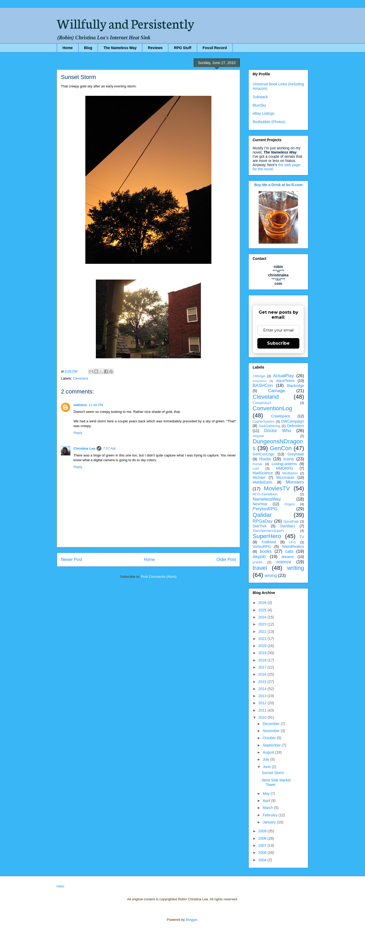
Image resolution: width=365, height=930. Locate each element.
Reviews (155, 48)
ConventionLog (272, 408)
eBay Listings (263, 113)
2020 (263, 646)
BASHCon (263, 385)
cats (289, 551)
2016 (263, 674)
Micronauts (285, 477)
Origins (289, 504)
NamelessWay (267, 499)
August (269, 752)
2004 (263, 860)
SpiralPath (291, 521)
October (270, 738)
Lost (256, 468)
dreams (287, 557)
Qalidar (262, 515)
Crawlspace (280, 416)
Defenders (295, 426)
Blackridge (295, 385)
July (266, 759)
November (271, 731)
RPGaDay (263, 521)
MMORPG (284, 468)
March (268, 808)
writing (295, 568)
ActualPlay (283, 375)
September (272, 745)
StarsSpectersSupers (268, 531)
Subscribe (278, 343)
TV (301, 537)
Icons (288, 458)
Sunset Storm (273, 773)
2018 (263, 660)
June (267, 767)
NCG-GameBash (265, 494)
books (266, 551)
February (270, 815)
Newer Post (71, 559)
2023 (263, 624)
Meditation (290, 473)
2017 (263, 667)
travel (260, 568)
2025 (263, 610)
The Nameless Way (120, 48)
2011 (263, 710)
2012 (263, 703)
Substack (260, 97)
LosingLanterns (284, 464)
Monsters (295, 482)
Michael (259, 477)
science (283, 561)
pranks (258, 562)
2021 (263, 639)
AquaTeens (285, 381)
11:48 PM (95, 405)
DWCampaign (292, 421)
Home (67, 48)
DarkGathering (269, 426)
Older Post (226, 559)
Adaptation (260, 380)
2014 (263, 689)
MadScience (263, 473)
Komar (257, 464)
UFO (292, 542)
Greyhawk (296, 454)
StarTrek (260, 526)
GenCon (281, 448)
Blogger (191, 920)
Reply (78, 433)
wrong (271, 575)
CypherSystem (263, 421)
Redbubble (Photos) (269, 122)
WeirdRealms (293, 546)
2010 (263, 717)
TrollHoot (268, 542)
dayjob (259, 556)
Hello (60, 886)
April (267, 800)
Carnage (276, 390)
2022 (263, 631)
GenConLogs (263, 454)
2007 (263, 845)
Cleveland (80, 378)
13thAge (259, 376)
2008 (263, 838)
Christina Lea (84, 448)
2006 (263, 852)
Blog (88, 48)
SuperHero (267, 536)
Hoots (265, 458)
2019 (263, 653)
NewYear (260, 504)
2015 (263, 682)
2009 (263, 831)
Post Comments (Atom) (158, 577)
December (271, 724)
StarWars (287, 526)
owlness (80, 405)
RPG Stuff (182, 48)
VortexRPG (262, 546)
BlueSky (259, 105)
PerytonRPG (265, 508)
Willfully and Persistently (125, 23)
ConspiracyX (262, 403)
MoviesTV (277, 488)
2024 (263, 617)
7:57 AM (109, 448)
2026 (263, 603)
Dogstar (258, 436)
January (270, 822)
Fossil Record (215, 48)
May (266, 793)
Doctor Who (277, 430)
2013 (263, 696)
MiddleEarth (262, 482)
